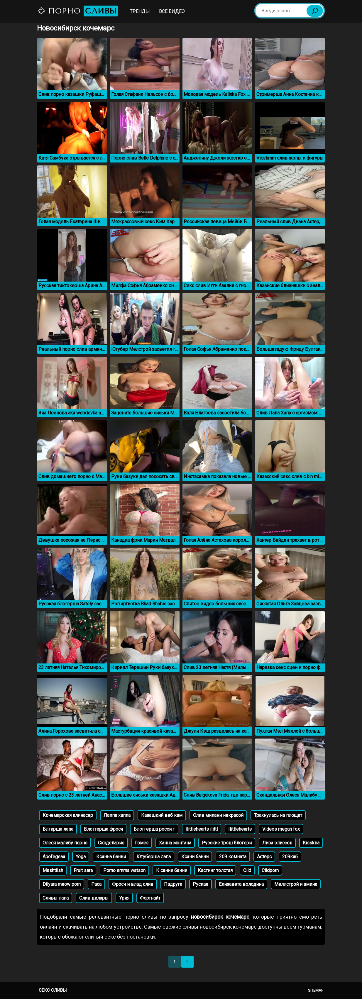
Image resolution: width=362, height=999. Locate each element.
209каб (290, 856)
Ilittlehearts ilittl (201, 829)
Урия (124, 898)
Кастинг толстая (215, 870)
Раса (96, 884)
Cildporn (270, 870)
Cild (247, 870)
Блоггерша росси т (154, 829)
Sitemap (315, 990)
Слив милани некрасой (218, 815)
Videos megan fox (281, 829)
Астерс (264, 856)
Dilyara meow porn (62, 884)
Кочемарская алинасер (68, 815)
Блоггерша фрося (103, 829)
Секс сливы (53, 990)
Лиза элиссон (277, 843)
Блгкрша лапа (58, 829)
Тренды (140, 11)
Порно (78, 11)
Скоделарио (111, 843)
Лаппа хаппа (117, 815)
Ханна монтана (175, 843)
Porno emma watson (124, 870)
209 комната (232, 856)
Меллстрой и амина (295, 884)
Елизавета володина (241, 884)
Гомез (141, 843)
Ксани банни (195, 856)
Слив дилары (94, 898)
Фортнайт (150, 898)
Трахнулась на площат (278, 815)
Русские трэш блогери (227, 843)
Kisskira (311, 843)
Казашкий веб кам (161, 815)
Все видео (172, 11)
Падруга (173, 884)
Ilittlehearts (240, 829)
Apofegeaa (54, 856)
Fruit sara (83, 870)
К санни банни (171, 870)
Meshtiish (53, 870)
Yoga (81, 856)
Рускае (200, 884)
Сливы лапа (56, 898)
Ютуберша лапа (153, 856)
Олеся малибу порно (65, 843)
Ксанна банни (111, 856)
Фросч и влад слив (132, 884)
